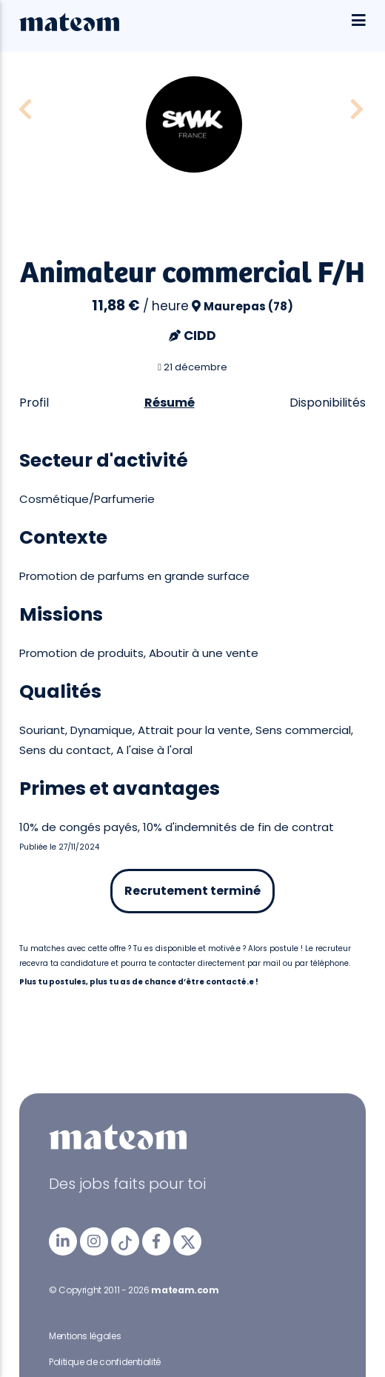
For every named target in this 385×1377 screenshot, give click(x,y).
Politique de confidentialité (105, 1362)
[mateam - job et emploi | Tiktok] (125, 1241)
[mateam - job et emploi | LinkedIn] (63, 1241)
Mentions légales (85, 1336)
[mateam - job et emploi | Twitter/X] (187, 1241)
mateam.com (184, 1290)
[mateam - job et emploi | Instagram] (94, 1241)
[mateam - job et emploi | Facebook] (156, 1241)
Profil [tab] (34, 402)
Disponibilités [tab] (327, 402)
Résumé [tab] (169, 402)
